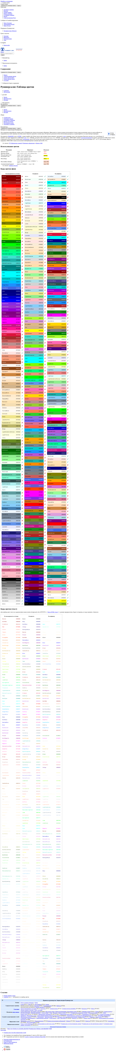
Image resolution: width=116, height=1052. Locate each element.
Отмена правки (45, 1012)
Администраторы (54, 1008)
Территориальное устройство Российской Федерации (79, 1015)
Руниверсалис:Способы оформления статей (15, 1032)
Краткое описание (40, 1007)
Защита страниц (62, 1012)
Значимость (23, 1015)
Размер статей (81, 1017)
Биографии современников (104, 1015)
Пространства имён (92, 1012)
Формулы (87, 1021)
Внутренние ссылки (72, 1011)
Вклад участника (38, 1010)
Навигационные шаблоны (42, 1018)
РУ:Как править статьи (9, 995)
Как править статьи (35, 1011)
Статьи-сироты (52, 1018)
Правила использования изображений (56, 1021)
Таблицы (68, 1021)
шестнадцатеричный (86, 137)
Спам (58, 1018)
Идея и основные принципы (27, 1002)
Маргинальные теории (26, 1017)
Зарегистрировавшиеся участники (28, 1008)
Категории (36, 1005)
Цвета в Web (39, 143)
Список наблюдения (25, 1011)
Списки (47, 1004)
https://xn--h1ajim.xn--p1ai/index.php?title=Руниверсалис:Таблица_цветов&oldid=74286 (29, 1028)
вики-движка (16, 1012)
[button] (1, 2)
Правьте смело (24, 1014)
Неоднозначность (31, 1018)
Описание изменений (36, 1012)
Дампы (36, 1002)
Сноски (97, 1011)
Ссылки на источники (105, 1014)
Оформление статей (25, 1021)
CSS (25, 137)
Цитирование (41, 1017)
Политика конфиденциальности (12, 1039)
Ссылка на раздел (108, 1011)
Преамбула (92, 1017)
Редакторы (43, 1008)
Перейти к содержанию (7, 1)
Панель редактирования (60, 1011)
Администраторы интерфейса (69, 1008)
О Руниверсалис (8, 1040)
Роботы (93, 1008)
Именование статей (31, 1015)
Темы (29, 1004)
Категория (3, 1030)
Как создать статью (50, 1011)
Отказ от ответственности (27, 1023)
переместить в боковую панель (8, 5)
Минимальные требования (44, 1014)
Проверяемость (85, 1014)
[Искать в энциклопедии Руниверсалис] (7, 53)
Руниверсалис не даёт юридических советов (92, 1023)
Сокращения (23, 1018)
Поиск (104, 1012)
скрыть (19, 5)
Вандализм (63, 1018)
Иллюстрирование (39, 1021)
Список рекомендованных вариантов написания (48, 1015)
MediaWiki (11, 136)
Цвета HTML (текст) (53, 612)
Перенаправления (47, 1005)
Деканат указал (86, 1018)
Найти (2, 55)
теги (64, 136)
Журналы (55, 1012)
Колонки (78, 1021)
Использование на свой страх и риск (46, 1023)
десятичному (26, 139)
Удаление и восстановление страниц (79, 1012)
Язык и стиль (99, 1017)
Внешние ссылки (86, 1011)
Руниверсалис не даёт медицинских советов (71, 1023)
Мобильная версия (8, 1043)
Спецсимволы (111, 1021)
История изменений (25, 1012)
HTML (19, 136)
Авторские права (48, 1017)
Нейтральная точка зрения (66, 1014)
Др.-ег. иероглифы (31, 1022)
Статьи (22, 1004)
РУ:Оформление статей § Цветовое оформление (22, 143)
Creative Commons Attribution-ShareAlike (35, 1036)
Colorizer (6, 997)
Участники (16, 1009)
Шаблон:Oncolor (13, 165)
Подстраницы (38, 1004)
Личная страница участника (27, 1010)
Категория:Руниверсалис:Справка (58, 1026)
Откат (50, 1012)
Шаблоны (59, 1005)
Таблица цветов (99, 1021)
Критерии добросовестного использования (67, 1017)
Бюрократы (84, 1008)
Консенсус (74, 1018)
